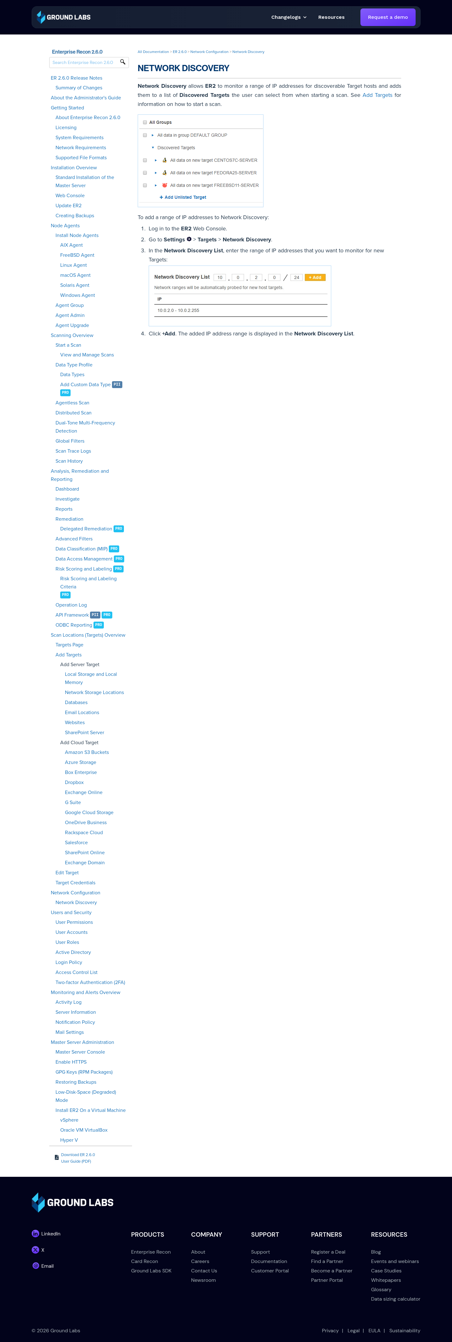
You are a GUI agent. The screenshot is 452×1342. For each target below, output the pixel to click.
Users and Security (71, 912)
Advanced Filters (74, 539)
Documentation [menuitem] (269, 1261)
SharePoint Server (84, 732)
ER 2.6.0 (180, 52)
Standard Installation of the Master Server (85, 181)
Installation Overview (74, 168)
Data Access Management (84, 559)
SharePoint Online (85, 853)
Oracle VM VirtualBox (84, 1130)
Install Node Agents (77, 235)
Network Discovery (76, 902)
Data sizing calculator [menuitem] (395, 1299)
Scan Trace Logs (73, 451)
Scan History (69, 461)
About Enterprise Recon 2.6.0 (88, 117)
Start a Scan (68, 345)
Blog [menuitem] (376, 1252)
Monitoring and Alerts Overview (85, 992)
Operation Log (71, 605)
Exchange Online (84, 792)
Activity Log (69, 1002)
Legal (353, 1330)
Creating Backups (75, 216)
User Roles (67, 942)
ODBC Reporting (74, 625)
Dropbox (74, 782)
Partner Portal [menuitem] (327, 1280)
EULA (375, 1330)
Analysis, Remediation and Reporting (80, 475)
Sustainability (404, 1330)
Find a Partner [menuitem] (327, 1261)
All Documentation (153, 52)
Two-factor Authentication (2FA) (90, 982)
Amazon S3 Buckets (87, 752)
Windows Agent (77, 295)
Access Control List (77, 972)
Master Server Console (80, 1052)
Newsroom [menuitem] (203, 1280)
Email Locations (82, 712)
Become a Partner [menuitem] (332, 1270)
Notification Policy (75, 1022)
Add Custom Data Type (85, 385)
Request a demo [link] (388, 17)
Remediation (69, 519)
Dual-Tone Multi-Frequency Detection (85, 427)
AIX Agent (71, 245)
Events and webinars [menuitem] (395, 1261)
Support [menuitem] (260, 1252)
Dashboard (67, 489)
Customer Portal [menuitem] (270, 1270)
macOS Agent (75, 275)
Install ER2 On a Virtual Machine (91, 1110)
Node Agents (65, 226)
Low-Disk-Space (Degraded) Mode (86, 1096)
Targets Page (69, 645)
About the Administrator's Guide (86, 98)
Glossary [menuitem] (381, 1289)
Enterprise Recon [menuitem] (151, 1252)
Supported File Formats (81, 158)
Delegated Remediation (86, 529)
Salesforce (76, 842)
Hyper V (69, 1140)
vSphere (69, 1120)
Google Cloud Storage (89, 812)
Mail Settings (70, 1032)
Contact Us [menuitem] (204, 1270)
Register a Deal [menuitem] (328, 1252)
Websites (75, 722)
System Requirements (80, 137)
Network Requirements (81, 148)
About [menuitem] (198, 1252)
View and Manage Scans (87, 355)
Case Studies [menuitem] (386, 1270)
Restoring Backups (76, 1082)
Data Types (72, 374)
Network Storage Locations (94, 692)
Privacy (330, 1330)
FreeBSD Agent (77, 255)
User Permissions (74, 922)
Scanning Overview (72, 335)
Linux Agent (73, 265)
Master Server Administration (82, 1042)
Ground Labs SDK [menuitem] (151, 1270)
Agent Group (70, 305)
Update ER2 (69, 206)
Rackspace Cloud (84, 832)
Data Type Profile (74, 365)
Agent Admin (70, 315)
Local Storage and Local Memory (91, 678)
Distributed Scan (74, 413)
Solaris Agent (74, 285)
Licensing (66, 127)
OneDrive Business (86, 822)
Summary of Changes (79, 88)
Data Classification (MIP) (82, 549)
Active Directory (73, 952)
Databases (76, 702)
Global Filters (70, 441)
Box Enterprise (81, 772)
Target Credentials (75, 883)
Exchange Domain (85, 863)
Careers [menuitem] (200, 1261)
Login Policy (69, 962)
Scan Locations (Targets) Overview (88, 635)
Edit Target (67, 873)
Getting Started (67, 108)
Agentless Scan (72, 403)
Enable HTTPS (71, 1062)
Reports (64, 509)
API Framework (72, 615)
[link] (63, 16)
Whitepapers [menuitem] (386, 1280)
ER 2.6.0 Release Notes (76, 78)
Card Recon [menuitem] (144, 1261)
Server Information (76, 1012)
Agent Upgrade (72, 325)
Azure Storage (80, 762)
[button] (331, 17)
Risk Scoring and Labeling (84, 569)
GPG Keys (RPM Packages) (84, 1072)
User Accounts (72, 932)
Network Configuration (75, 893)
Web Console (70, 195)
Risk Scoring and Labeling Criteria (88, 583)
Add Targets (69, 655)
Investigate (68, 499)
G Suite (73, 802)
